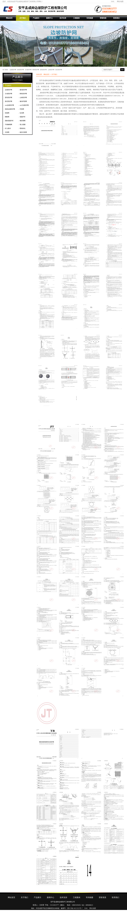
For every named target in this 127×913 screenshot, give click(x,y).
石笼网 (7, 132)
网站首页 (9, 18)
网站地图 (120, 1)
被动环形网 (23, 101)
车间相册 (89, 18)
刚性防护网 (36, 69)
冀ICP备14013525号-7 (74, 908)
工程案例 (76, 18)
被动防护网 (20, 69)
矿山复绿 (8, 128)
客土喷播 (22, 124)
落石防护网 (58, 69)
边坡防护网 (13, 69)
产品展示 (36, 18)
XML (113, 1)
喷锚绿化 (22, 128)
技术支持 (63, 18)
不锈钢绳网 (8, 124)
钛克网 (22, 113)
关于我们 (22, 18)
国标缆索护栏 (9, 120)
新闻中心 (49, 18)
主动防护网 (28, 69)
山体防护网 (51, 69)
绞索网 (7, 113)
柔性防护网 (43, 69)
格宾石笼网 (23, 132)
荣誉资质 (103, 18)
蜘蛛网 (7, 117)
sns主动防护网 (24, 105)
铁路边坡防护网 (10, 109)
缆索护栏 (22, 117)
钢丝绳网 (22, 120)
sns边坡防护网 (9, 105)
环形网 (22, 109)
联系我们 (116, 18)
